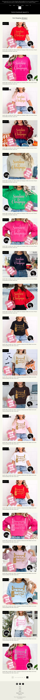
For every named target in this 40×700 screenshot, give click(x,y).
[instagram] (20, 684)
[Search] (30, 5)
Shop (10, 5)
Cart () (26, 5)
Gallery (22, 5)
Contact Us (20, 694)
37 (24, 677)
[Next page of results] (27, 677)
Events (18, 5)
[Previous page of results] (13, 677)
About (14, 5)
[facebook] (17, 684)
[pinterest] (23, 684)
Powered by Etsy (20, 698)
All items (24, 18)
